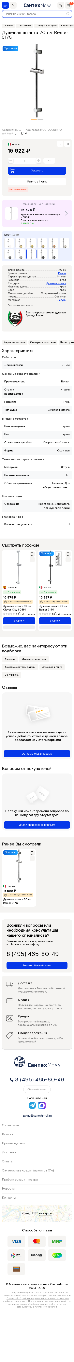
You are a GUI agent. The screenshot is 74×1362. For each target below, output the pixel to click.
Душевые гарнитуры (34, 659)
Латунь (61, 300)
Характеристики (14, 342)
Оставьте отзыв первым (37, 753)
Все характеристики (20, 305)
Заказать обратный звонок (37, 965)
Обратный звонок (37, 1089)
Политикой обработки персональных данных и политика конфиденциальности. (36, 1300)
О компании (10, 1125)
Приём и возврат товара (20, 1180)
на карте (45, 1214)
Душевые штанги (52, 667)
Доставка (9, 1152)
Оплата (7, 1161)
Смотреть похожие (43, 342)
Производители (13, 1143)
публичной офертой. (46, 1306)
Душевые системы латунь (20, 667)
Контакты (9, 1198)
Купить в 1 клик (37, 181)
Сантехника (12, 674)
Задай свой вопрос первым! (37, 824)
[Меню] (5, 5)
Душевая (10, 659)
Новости (8, 1189)
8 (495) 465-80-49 (33, 954)
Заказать (26, 170)
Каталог (7, 1134)
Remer (62, 273)
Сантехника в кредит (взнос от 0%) (28, 1171)
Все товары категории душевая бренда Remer (46, 314)
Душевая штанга (56, 283)
